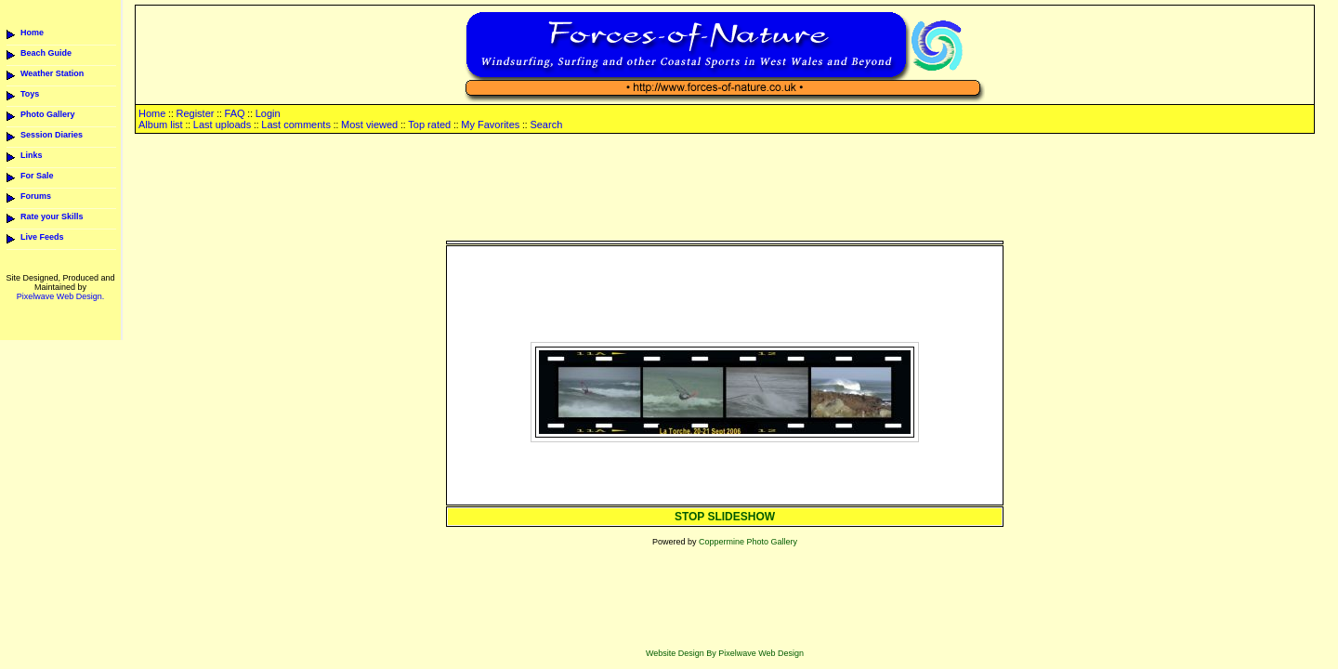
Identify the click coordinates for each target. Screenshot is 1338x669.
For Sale (37, 175)
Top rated (429, 124)
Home (32, 32)
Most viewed (369, 124)
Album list (160, 124)
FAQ (235, 113)
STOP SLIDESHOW (725, 516)
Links (31, 155)
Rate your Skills (52, 216)
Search (546, 124)
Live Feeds (42, 237)
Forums (35, 196)
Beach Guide (46, 53)
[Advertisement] (725, 188)
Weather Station (52, 73)
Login (268, 113)
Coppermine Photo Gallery (748, 541)
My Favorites (490, 124)
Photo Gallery (47, 114)
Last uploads (222, 124)
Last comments (296, 124)
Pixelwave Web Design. (60, 296)
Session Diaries (51, 134)
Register (195, 113)
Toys (29, 93)
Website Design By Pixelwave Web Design (725, 653)
